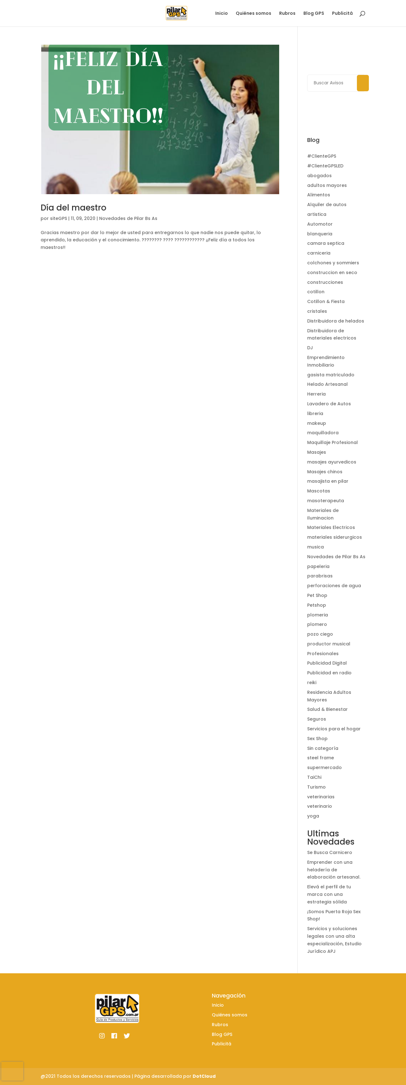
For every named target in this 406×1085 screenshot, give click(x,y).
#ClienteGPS (321, 156)
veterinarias (321, 797)
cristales (317, 311)
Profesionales (323, 653)
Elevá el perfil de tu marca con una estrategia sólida (329, 894)
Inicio (221, 13)
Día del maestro (73, 207)
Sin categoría (322, 748)
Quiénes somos (253, 13)
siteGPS (58, 218)
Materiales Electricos (331, 527)
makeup (316, 423)
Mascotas (318, 491)
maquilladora (323, 433)
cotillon (315, 292)
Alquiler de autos (327, 204)
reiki (311, 682)
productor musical (328, 644)
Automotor (320, 224)
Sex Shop (317, 738)
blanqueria (319, 234)
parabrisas (320, 576)
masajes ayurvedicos (331, 462)
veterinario (319, 806)
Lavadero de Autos (329, 404)
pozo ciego (320, 634)
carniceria (318, 253)
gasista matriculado (330, 375)
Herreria (316, 394)
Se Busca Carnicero (329, 852)
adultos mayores (327, 185)
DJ (310, 348)
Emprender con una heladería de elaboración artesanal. (333, 869)
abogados (319, 175)
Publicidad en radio (329, 673)
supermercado (324, 767)
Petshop (316, 605)
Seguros (316, 719)
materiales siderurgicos (334, 537)
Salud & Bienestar (327, 709)
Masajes (316, 452)
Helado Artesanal (327, 384)
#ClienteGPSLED (325, 166)
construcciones (325, 282)
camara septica (325, 243)
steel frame (320, 758)
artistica (316, 214)
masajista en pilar (327, 481)
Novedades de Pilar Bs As (128, 218)
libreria (315, 413)
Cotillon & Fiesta (326, 301)
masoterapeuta (325, 501)
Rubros (287, 13)
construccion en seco (332, 272)
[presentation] (12, 1071)
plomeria (317, 615)
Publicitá (342, 13)
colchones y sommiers (333, 263)
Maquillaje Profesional (332, 442)
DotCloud (204, 1076)
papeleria (318, 566)
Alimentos (318, 195)
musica (315, 547)
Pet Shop (317, 595)
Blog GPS (313, 13)
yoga (313, 816)
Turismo (316, 787)
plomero (317, 624)
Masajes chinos (324, 472)
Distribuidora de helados (335, 321)
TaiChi (314, 777)
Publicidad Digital (327, 663)
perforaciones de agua (334, 585)
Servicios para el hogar (334, 729)
